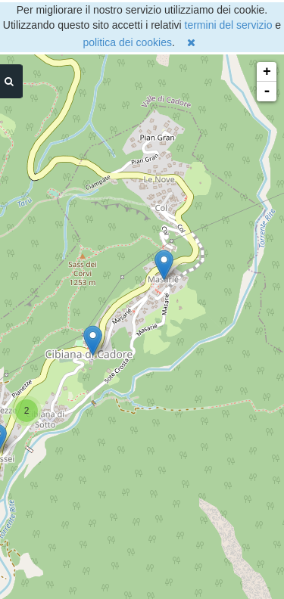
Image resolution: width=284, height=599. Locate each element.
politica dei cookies (127, 42)
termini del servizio (229, 25)
